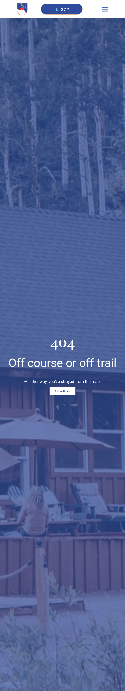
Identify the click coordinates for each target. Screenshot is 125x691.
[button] (105, 9)
